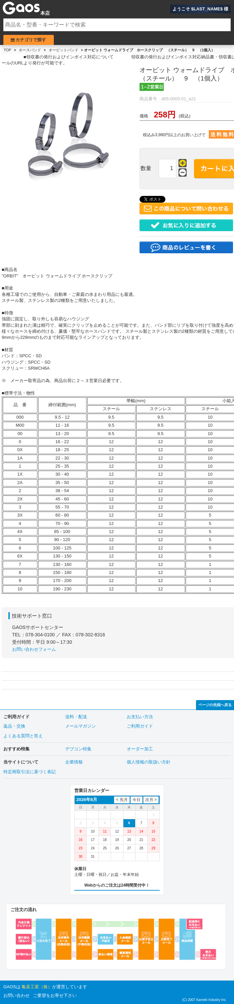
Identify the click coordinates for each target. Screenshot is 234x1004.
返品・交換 (14, 726)
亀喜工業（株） (37, 986)
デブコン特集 (78, 748)
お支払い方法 (140, 716)
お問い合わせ (16, 995)
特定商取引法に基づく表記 (29, 771)
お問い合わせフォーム (34, 649)
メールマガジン (80, 726)
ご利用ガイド (140, 726)
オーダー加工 (140, 748)
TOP (7, 50)
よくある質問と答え (23, 735)
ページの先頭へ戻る (215, 705)
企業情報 (74, 761)
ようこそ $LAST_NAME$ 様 (200, 8)
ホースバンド (30, 50)
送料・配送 (76, 716)
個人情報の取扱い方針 (148, 761)
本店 (45, 13)
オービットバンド (63, 50)
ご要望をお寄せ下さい (55, 995)
